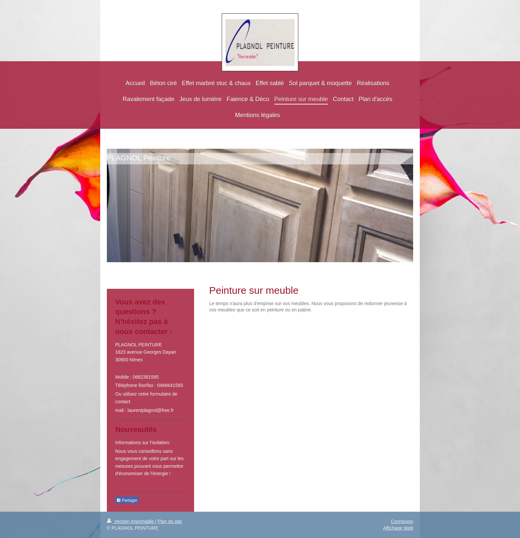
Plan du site (169, 521)
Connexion (402, 521)
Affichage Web (398, 528)
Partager (127, 500)
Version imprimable (131, 521)
